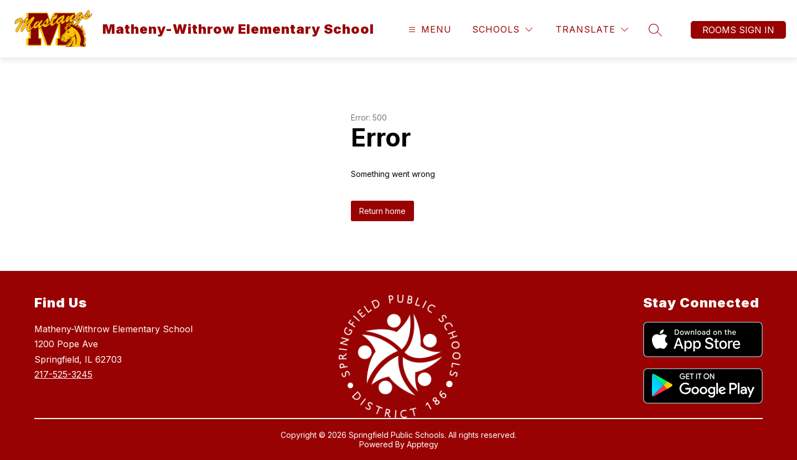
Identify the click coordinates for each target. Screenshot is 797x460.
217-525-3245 (63, 374)
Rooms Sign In (738, 29)
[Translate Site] (592, 29)
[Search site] (655, 29)
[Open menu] (429, 29)
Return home (382, 211)
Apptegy (422, 444)
